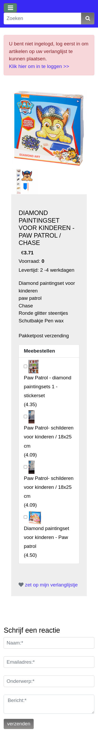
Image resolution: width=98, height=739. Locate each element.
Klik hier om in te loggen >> (39, 66)
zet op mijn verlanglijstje (48, 585)
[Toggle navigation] (10, 8)
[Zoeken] (42, 18)
